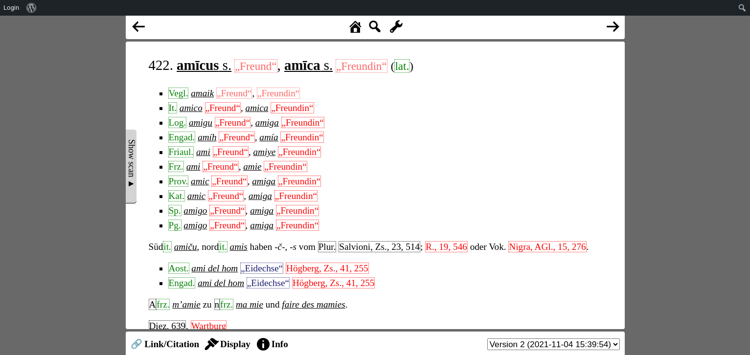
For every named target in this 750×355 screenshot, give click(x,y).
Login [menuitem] (11, 7)
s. (204, 65)
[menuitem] (31, 8)
